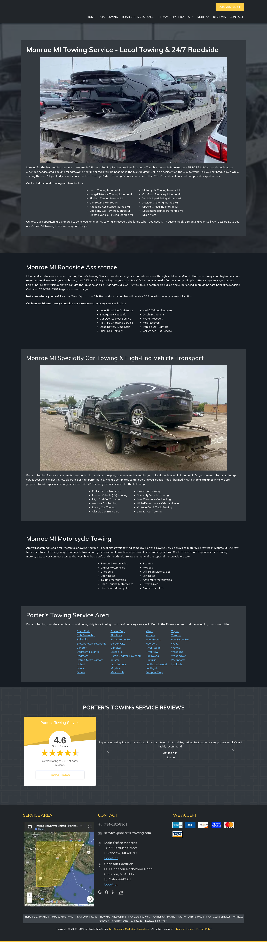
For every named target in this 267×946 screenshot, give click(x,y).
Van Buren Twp (180, 643)
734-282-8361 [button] (229, 7)
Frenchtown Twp (121, 643)
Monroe (150, 639)
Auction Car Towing (164, 921)
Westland (177, 656)
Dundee (81, 672)
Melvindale (117, 676)
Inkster (115, 664)
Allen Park (83, 635)
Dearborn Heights (88, 656)
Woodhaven (178, 660)
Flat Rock (116, 639)
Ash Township (86, 639)
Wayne (175, 652)
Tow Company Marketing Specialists (129, 933)
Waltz (174, 647)
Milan (149, 635)
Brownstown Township (91, 647)
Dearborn (82, 660)
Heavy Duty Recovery (112, 921)
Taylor (175, 635)
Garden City (118, 647)
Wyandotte (178, 664)
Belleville (82, 643)
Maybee (116, 672)
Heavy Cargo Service (138, 921)
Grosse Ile (117, 656)
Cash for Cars (120, 925)
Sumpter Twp (154, 676)
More (203, 21)
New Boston (153, 643)
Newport (151, 647)
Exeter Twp (118, 635)
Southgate (152, 672)
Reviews (219, 21)
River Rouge (153, 652)
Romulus (151, 664)
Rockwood (152, 660)
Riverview (152, 656)
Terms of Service (185, 933)
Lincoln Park (118, 668)
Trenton (176, 639)
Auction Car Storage (190, 921)
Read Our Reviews (60, 779)
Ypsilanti (176, 668)
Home (91, 21)
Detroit (81, 668)
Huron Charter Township (126, 660)
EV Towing (136, 925)
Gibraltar (116, 652)
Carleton (82, 652)
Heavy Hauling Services (217, 921)
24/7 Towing (108, 21)
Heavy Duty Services (176, 21)
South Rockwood (156, 668)
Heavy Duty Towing (86, 921)
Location (111, 862)
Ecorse (81, 676)
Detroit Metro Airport (90, 664)
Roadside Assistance (138, 21)
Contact (237, 21)
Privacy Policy (204, 933)
